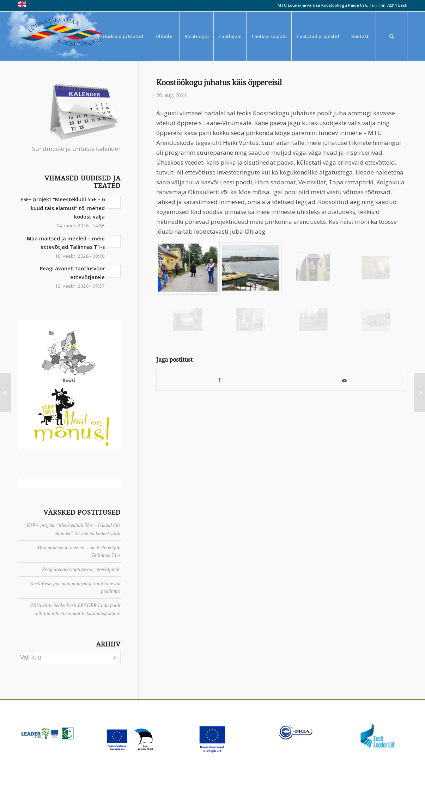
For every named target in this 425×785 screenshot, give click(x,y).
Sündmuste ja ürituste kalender (76, 149)
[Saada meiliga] (344, 380)
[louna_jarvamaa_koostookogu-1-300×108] (66, 36)
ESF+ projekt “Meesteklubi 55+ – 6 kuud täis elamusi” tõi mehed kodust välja (62, 208)
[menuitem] (123, 36)
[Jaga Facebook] (219, 380)
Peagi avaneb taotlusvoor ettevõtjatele (81, 569)
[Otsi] (391, 36)
